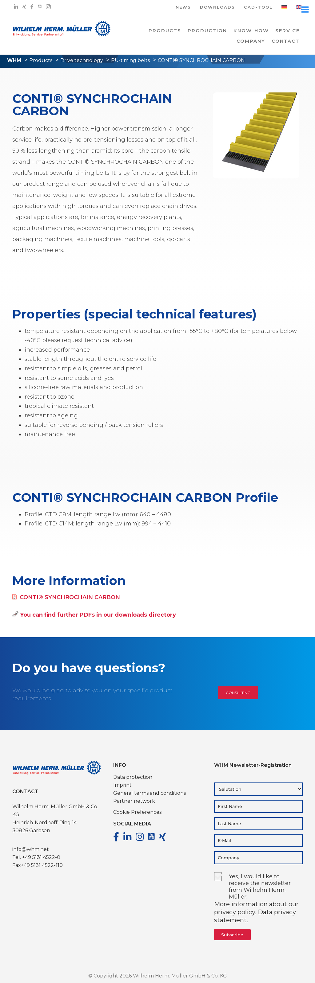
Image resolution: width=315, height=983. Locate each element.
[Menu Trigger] (305, 9)
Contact (286, 41)
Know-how (251, 30)
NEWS (183, 8)
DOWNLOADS (217, 8)
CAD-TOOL (258, 8)
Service (287, 30)
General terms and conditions (149, 793)
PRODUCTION (207, 30)
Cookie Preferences (137, 812)
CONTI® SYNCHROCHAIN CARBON (66, 597)
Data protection (132, 777)
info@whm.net (30, 849)
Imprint (122, 785)
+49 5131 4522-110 (42, 865)
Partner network (134, 801)
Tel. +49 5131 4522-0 (36, 857)
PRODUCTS (165, 30)
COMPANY (251, 41)
